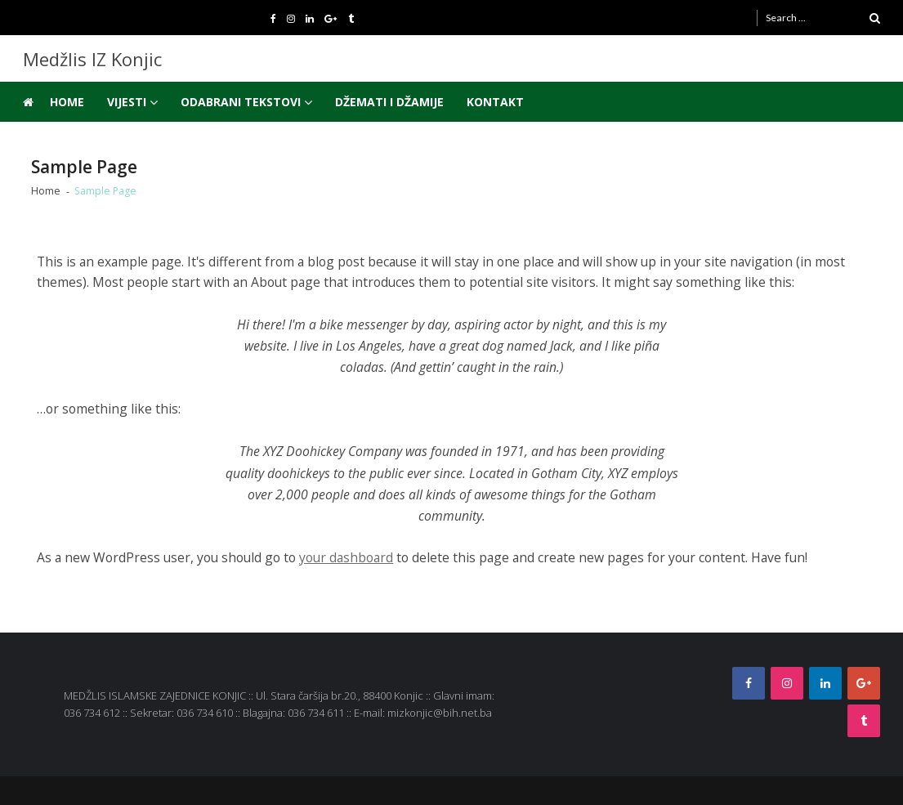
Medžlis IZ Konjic (92, 59)
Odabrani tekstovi (241, 102)
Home (67, 102)
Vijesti (126, 102)
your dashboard (346, 557)
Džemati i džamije (389, 102)
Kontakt (495, 102)
